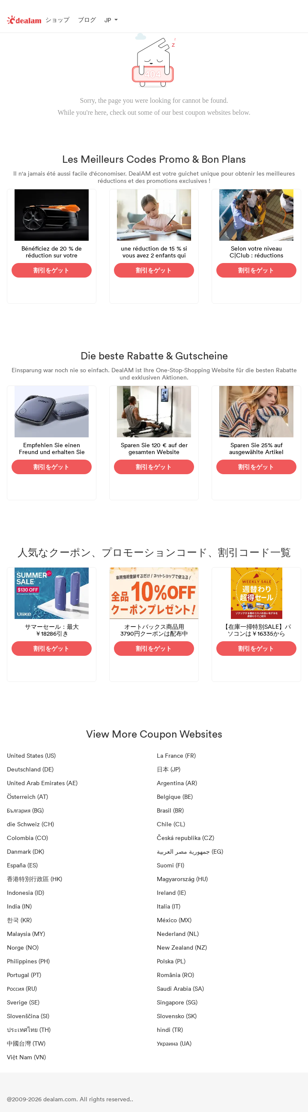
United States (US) (31, 755)
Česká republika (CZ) (185, 838)
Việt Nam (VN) (26, 1057)
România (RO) (175, 975)
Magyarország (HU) (182, 879)
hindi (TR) (170, 1029)
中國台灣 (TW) (26, 1043)
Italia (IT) (168, 906)
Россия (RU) (22, 988)
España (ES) (22, 865)
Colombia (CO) (27, 838)
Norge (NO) (23, 947)
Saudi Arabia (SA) (180, 988)
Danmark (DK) (25, 851)
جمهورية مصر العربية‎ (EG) (190, 851)
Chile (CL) (171, 824)
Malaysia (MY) (26, 934)
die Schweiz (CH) (30, 824)
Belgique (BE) (175, 796)
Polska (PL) (171, 961)
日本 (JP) (168, 769)
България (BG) (25, 810)
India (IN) (19, 906)
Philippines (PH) (28, 961)
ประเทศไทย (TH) (29, 1029)
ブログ (87, 19)
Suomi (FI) (170, 865)
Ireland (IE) (171, 892)
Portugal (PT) (24, 975)
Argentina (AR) (177, 783)
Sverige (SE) (23, 1002)
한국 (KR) (19, 920)
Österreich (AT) (27, 796)
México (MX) (174, 920)
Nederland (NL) (178, 934)
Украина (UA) (174, 1043)
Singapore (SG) (177, 1002)
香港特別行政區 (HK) (34, 879)
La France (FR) (176, 755)
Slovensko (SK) (177, 1016)
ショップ (57, 19)
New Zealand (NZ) (182, 947)
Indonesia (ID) (25, 892)
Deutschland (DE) (30, 769)
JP (108, 20)
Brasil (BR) (170, 810)
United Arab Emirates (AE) (42, 783)
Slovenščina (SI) (28, 1016)
